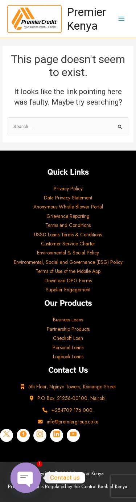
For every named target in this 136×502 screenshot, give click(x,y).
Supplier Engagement (68, 289)
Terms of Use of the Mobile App (68, 271)
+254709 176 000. (68, 410)
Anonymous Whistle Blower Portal (68, 206)
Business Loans (68, 319)
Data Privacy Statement (68, 197)
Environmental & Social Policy (68, 252)
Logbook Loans (68, 356)
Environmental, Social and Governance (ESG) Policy (68, 262)
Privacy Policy (68, 188)
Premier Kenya (86, 19)
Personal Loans (68, 347)
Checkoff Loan (68, 338)
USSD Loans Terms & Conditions (68, 234)
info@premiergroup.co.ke (68, 421)
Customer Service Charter (68, 243)
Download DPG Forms (68, 280)
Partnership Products (68, 329)
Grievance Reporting (68, 216)
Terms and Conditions (68, 225)
